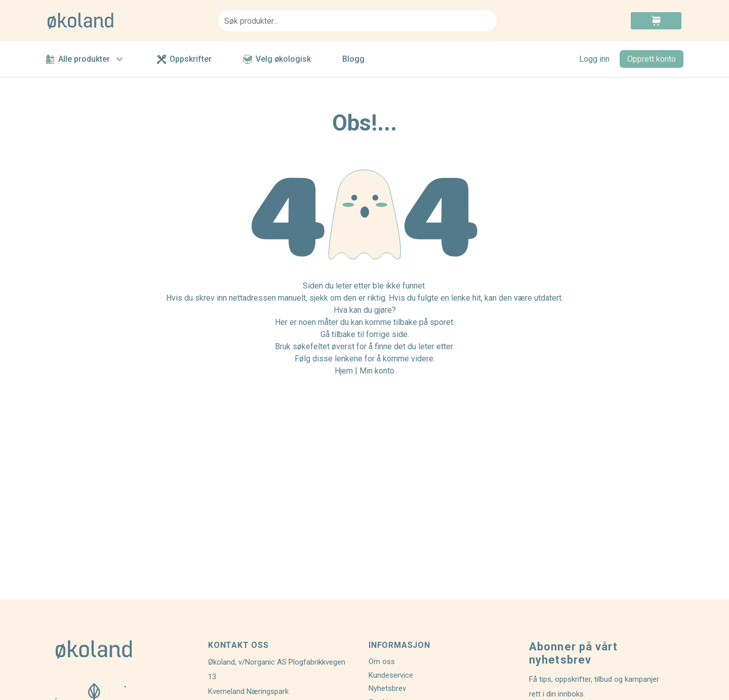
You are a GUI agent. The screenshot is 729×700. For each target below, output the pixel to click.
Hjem (344, 371)
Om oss (382, 661)
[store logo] (127, 21)
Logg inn (594, 59)
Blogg (353, 59)
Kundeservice (391, 675)
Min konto (376, 371)
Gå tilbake (337, 334)
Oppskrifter (184, 59)
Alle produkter (86, 59)
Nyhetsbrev (387, 688)
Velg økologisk (277, 59)
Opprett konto (651, 59)
